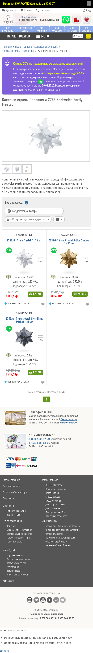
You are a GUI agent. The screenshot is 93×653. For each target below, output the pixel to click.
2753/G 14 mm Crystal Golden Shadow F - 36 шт (69, 242)
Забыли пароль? (14, 571)
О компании (8, 505)
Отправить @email (54, 534)
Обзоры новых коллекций (19, 530)
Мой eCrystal (9, 550)
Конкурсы (11, 526)
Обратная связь (49, 520)
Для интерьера (72, 29)
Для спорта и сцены (55, 504)
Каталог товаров (50, 480)
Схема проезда (69, 419)
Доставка (11, 10)
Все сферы (85, 29)
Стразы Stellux (52, 493)
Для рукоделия (57, 29)
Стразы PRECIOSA (54, 485)
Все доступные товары (24, 211)
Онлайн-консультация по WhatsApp (62, 530)
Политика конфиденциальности (47, 614)
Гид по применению (12, 520)
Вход (88, 10)
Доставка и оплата (12, 486)
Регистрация (13, 567)
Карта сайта (8, 580)
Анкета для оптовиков (17, 574)
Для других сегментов (56, 516)
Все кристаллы (8, 29)
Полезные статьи (15, 541)
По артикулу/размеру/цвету (28, 219)
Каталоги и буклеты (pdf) (19, 537)
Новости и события (16, 511)
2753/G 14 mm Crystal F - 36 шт (24, 240)
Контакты (45, 10)
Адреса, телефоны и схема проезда (62, 526)
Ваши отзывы (13, 514)
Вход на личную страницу (19, 559)
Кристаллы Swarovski (55, 489)
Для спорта (25, 29)
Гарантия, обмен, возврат (15, 492)
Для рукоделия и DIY (55, 512)
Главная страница (11, 480)
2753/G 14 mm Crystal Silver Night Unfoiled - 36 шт (24, 320)
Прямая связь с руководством (60, 537)
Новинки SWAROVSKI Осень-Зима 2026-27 (29, 4)
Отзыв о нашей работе (56, 541)
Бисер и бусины (53, 500)
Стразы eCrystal (52, 496)
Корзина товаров (15, 555)
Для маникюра (41, 29)
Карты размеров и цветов (19, 534)
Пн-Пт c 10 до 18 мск (27, 17)
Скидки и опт (9, 498)
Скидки (28, 10)
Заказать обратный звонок (58, 545)
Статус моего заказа (16, 563)
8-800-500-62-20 (28, 20)
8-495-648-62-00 (49, 20)
